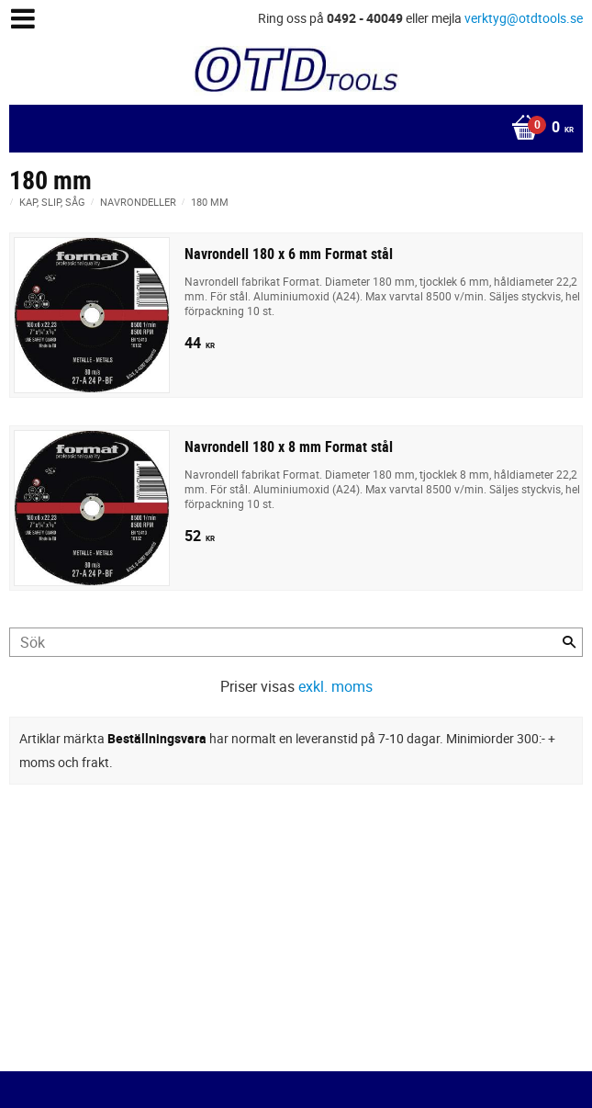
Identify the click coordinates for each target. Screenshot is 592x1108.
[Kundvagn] (291, 129)
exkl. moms (335, 686)
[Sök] (569, 642)
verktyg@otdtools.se (523, 18)
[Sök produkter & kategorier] (296, 642)
